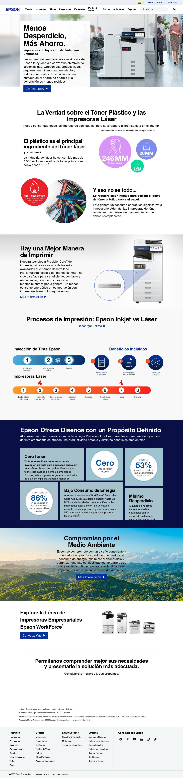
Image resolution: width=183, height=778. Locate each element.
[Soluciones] (118, 9)
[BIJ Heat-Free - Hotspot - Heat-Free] (148, 361)
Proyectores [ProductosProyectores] (14, 741)
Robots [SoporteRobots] (39, 753)
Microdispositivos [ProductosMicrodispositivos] (17, 757)
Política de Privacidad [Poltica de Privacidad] (59, 774)
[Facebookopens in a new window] (120, 739)
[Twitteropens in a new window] (127, 739)
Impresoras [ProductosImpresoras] (14, 737)
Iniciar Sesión (172, 3)
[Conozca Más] (34, 635)
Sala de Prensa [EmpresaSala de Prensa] (95, 753)
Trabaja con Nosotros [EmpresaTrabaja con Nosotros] (98, 749)
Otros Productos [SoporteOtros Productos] (43, 757)
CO (141, 3)
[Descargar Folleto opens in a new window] (91, 326)
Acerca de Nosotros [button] (156, 3)
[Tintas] (53, 9)
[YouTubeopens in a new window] (134, 739)
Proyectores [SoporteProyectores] (41, 741)
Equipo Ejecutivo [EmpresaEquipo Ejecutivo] (96, 745)
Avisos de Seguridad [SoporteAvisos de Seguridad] (45, 761)
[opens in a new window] (155, 739)
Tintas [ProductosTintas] (12, 761)
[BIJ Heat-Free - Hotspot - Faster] (120, 361)
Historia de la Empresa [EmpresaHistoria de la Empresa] (98, 741)
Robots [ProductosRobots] (12, 753)
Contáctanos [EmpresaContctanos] (94, 757)
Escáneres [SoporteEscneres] (40, 745)
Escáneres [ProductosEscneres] (14, 745)
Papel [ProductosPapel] (11, 765)
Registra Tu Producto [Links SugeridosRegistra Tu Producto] (71, 737)
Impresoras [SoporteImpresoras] (41, 737)
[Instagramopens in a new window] (148, 739)
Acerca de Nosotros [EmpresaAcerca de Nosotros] (97, 737)
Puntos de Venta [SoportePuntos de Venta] (43, 749)
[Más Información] (33, 296)
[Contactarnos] (36, 88)
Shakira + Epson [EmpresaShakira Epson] (95, 761)
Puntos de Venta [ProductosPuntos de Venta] (16, 749)
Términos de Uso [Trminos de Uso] (42, 774)
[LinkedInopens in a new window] (141, 739)
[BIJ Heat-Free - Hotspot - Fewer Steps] (93, 361)
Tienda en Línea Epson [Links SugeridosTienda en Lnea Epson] (72, 745)
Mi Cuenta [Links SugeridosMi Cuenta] (66, 741)
